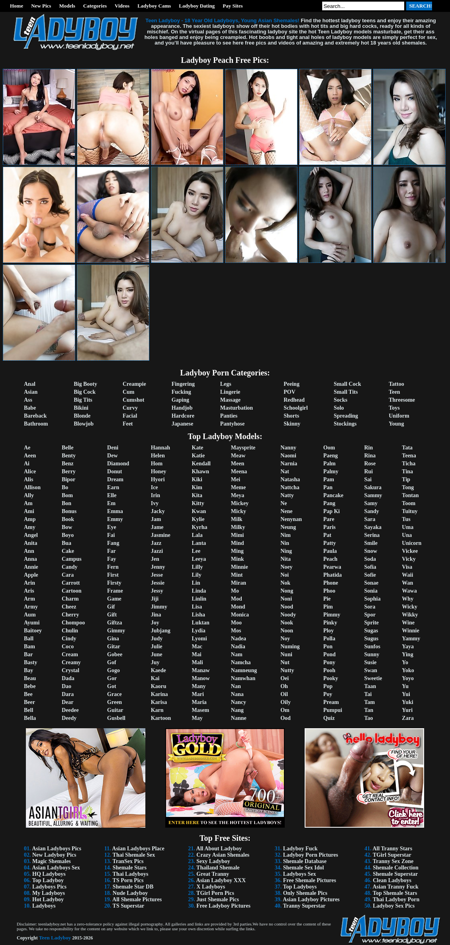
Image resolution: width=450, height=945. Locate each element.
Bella (30, 718)
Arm (29, 599)
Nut (285, 662)
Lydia (198, 631)
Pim (328, 607)
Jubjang (160, 631)
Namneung (244, 670)
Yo (405, 662)
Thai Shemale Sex (134, 855)
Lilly (197, 567)
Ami (29, 511)
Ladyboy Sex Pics (394, 906)
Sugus (371, 639)
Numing (289, 646)
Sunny (371, 654)
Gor (112, 678)
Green (114, 702)
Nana (237, 694)
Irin (155, 495)
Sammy (373, 495)
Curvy (130, 408)
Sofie (370, 575)
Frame (115, 591)
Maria (199, 702)
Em (111, 503)
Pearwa (332, 567)
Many (199, 686)
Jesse (157, 575)
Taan (370, 686)
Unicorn (411, 543)
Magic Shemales (51, 861)
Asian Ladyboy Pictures (311, 899)
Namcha (241, 662)
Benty (69, 456)
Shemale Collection (396, 868)
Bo (65, 487)
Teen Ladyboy (55, 938)
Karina (159, 694)
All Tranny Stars (392, 849)
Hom (157, 464)
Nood (286, 607)
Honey (158, 471)
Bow (67, 527)
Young (396, 424)
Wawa (409, 591)
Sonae (371, 583)
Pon (328, 646)
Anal (29, 384)
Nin (284, 543)
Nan (236, 686)
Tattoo (396, 384)
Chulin (70, 631)
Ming (237, 551)
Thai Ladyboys (131, 874)
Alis (28, 479)
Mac (197, 646)
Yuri (407, 710)
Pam (328, 479)
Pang (329, 503)
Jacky (158, 511)
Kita (197, 495)
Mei (235, 479)
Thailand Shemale (218, 868)
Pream (331, 702)
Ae (27, 448)
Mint (237, 575)
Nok (285, 583)
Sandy (371, 511)
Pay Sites (233, 6)
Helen (158, 456)
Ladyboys (43, 906)
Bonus (69, 511)
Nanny (288, 448)
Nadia (238, 646)
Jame (157, 527)
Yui (406, 694)
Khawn (200, 471)
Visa (407, 567)
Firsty (114, 583)
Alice (30, 471)
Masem (200, 710)
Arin (29, 583)
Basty (30, 662)
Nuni (286, 654)
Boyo (68, 535)
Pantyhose (232, 424)
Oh (284, 686)
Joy (155, 623)
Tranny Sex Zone (393, 861)
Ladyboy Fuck (300, 849)
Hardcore (183, 416)
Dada (68, 678)
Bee (28, 694)
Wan (407, 583)
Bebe (30, 686)
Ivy (154, 503)
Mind (237, 543)
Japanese (182, 424)
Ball (28, 639)
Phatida (332, 575)
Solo (339, 408)
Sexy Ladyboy (213, 861)
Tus (406, 519)
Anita (30, 543)
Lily (197, 575)
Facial (130, 416)
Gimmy (116, 631)
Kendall (201, 464)
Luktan (200, 623)
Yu (405, 686)
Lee (196, 551)
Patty (329, 543)
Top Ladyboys (300, 887)
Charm (70, 599)
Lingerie (230, 392)
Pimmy (331, 615)
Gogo (113, 670)
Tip (406, 479)
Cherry (70, 615)
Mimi (237, 535)
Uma (407, 527)
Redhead (294, 400)
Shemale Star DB (133, 887)
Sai (368, 479)
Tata (407, 448)
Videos (122, 6)
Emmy (115, 519)
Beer (29, 702)
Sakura (373, 487)
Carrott (71, 583)
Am (28, 503)
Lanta (199, 543)
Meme (238, 487)
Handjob (182, 408)
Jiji (154, 599)
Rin (368, 448)
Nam (237, 654)
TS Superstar (129, 906)
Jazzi (157, 551)
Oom (329, 448)
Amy (29, 527)
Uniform (399, 416)
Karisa (159, 702)
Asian (30, 392)
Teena (409, 456)
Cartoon (72, 591)
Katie (198, 456)
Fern (113, 567)
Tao (368, 718)
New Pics (41, 6)
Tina (407, 471)
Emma (115, 511)
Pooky (330, 678)
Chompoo (73, 623)
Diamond (118, 464)
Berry (69, 471)
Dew (112, 456)
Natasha (290, 479)
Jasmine (160, 535)
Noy (285, 639)
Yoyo (408, 678)
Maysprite (243, 448)
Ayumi (31, 623)
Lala (197, 535)
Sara (369, 519)
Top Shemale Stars (395, 893)
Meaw (238, 456)
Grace (114, 694)
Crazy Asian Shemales (222, 855)
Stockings (345, 424)
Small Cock (347, 384)
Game (114, 599)
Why (407, 599)
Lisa (197, 607)
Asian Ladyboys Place (138, 849)
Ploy (328, 631)
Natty (286, 495)
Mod (236, 599)
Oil (284, 694)
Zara (408, 718)
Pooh (329, 670)
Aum (30, 615)
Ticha (408, 464)
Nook (286, 623)
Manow (201, 678)
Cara (68, 575)
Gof (111, 662)
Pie (327, 599)
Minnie (239, 567)
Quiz (329, 718)
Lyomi (199, 639)
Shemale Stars (130, 868)
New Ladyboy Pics (54, 855)
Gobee (114, 654)
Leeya (199, 559)
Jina (156, 615)
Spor (370, 615)
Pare (329, 519)
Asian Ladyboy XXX (221, 880)
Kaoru (158, 686)
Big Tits (83, 400)
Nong (286, 591)
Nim (285, 535)
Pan (328, 487)
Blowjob (84, 424)
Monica (240, 615)
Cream (70, 654)
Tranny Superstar (304, 906)
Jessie (157, 583)
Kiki (197, 479)
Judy (157, 639)
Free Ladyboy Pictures (223, 906)
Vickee (410, 551)
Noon (286, 631)
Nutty (287, 670)
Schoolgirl (296, 408)
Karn (157, 710)
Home (16, 6)
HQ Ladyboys (49, 874)
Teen (394, 392)
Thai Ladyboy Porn (396, 899)
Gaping (180, 400)
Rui (368, 471)
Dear (68, 702)
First (113, 575)
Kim (197, 487)
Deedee (70, 710)
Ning (286, 551)
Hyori (158, 479)
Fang (113, 543)
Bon (66, 503)
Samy (370, 503)
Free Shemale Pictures (309, 880)
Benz (68, 464)
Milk (237, 519)
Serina (372, 535)
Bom (67, 495)
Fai (111, 535)
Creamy (71, 662)
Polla (329, 639)
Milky (238, 527)
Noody (288, 615)
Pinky (330, 623)
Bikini (81, 408)
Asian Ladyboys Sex (56, 868)
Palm (329, 464)
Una (407, 535)
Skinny (292, 424)
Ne (283, 503)
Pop (328, 686)
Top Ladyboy (48, 880)
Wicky (409, 607)
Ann (29, 551)
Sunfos (372, 646)
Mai (197, 654)
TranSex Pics (128, 861)
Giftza (114, 623)
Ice (154, 487)
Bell (28, 710)
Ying (407, 654)
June (156, 654)
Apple (31, 575)
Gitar (113, 646)
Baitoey (33, 631)
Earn (113, 487)
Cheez (69, 607)
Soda (370, 559)
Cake (68, 551)
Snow (370, 551)
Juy (155, 662)
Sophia (372, 599)
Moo (236, 623)
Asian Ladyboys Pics (56, 849)
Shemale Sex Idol (303, 868)
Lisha (198, 615)
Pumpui (332, 710)
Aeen (30, 456)
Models (67, 6)
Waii (407, 575)
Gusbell (116, 718)
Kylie (198, 519)
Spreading (346, 416)
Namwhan (243, 678)
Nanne (239, 718)
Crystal (70, 670)
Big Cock (85, 392)
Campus (72, 559)
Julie (156, 646)
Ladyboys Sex (299, 874)
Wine (408, 623)
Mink (237, 559)
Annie (31, 567)
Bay (28, 670)
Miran (238, 583)
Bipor (68, 479)
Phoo (329, 591)
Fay (111, 559)
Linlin (199, 599)
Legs (225, 384)
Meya (237, 495)
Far (111, 551)
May (197, 718)
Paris (329, 527)
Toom (408, 503)
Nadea (238, 639)
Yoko (408, 670)
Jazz (156, 543)
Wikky (410, 615)
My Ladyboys (48, 893)
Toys (394, 408)
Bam (29, 646)
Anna (30, 559)
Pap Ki (331, 511)
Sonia (370, 591)
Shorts (291, 416)
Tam (369, 702)
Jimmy (159, 607)
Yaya (408, 646)
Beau (30, 678)
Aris (29, 591)
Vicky (408, 559)
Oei (284, 678)
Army (31, 607)
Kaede (158, 670)
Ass (28, 400)
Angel (31, 535)
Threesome (402, 400)
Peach (330, 559)
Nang (237, 710)
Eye (111, 527)
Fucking (181, 392)
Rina (370, 456)
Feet (128, 424)
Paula (330, 551)
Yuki (407, 702)
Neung (288, 527)
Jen (155, 559)
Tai (368, 694)
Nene (286, 511)
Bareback (35, 416)
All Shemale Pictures (137, 899)
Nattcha (289, 487)
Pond (329, 654)
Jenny (158, 567)
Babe (30, 408)
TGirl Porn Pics (215, 893)
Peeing (291, 384)
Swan (370, 670)
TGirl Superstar (392, 855)
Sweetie (373, 678)
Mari (198, 694)
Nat (284, 471)
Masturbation (236, 408)
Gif (111, 607)
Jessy (157, 591)
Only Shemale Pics (305, 893)
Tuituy (409, 511)
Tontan (410, 495)
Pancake (333, 495)
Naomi (288, 456)
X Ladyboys (210, 887)
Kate (197, 448)
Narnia (288, 464)
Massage (230, 400)
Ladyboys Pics (49, 887)
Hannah (160, 448)
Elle (111, 495)
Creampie (134, 384)
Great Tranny (212, 874)
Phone (330, 583)
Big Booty (85, 384)
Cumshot (133, 400)
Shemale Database (305, 861)
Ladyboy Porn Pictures (310, 855)
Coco (68, 646)
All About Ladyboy (219, 849)
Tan (368, 710)
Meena (239, 471)
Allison (32, 487)
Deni (112, 448)
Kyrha (199, 527)
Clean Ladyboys (392, 880)
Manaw (201, 670)
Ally (29, 495)
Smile (370, 543)
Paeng (330, 456)
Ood (285, 718)
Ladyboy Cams (154, 6)
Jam (156, 519)
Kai (155, 678)
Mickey (239, 503)
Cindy (69, 639)
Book (68, 519)
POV (289, 392)
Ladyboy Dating (197, 6)
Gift (112, 615)
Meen (237, 464)
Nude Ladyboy (130, 893)
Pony (329, 662)
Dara (68, 694)
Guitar (115, 710)
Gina (113, 639)
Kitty (198, 503)
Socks (340, 400)
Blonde (82, 416)
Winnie (410, 631)
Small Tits (346, 392)
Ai (26, 464)
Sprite (371, 623)
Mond (238, 607)
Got (111, 686)
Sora (369, 607)
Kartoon (161, 718)
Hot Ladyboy (48, 899)
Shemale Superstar (395, 874)
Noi (284, 575)
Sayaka (373, 527)
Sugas (371, 631)
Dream (115, 479)
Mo (235, 591)
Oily (285, 702)
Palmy (330, 471)
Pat (327, 535)
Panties (229, 416)
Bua (66, 543)
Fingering (183, 384)
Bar (28, 654)
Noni (286, 599)
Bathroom (36, 424)
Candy (70, 567)
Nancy (238, 702)
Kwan (199, 511)
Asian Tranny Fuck (395, 887)
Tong (408, 487)
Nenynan (291, 519)
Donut (114, 471)
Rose (370, 464)
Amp (30, 519)
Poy (328, 694)
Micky (238, 511)
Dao (66, 686)
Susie (370, 662)
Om (285, 710)
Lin (196, 583)
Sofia (370, 567)
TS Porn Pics (128, 880)
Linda (199, 591)
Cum (129, 392)
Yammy (411, 639)
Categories (95, 6)
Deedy (69, 718)
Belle (68, 448)
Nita (285, 559)
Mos (236, 631)
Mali (197, 662)
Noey (286, 567)
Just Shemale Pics (217, 899)
